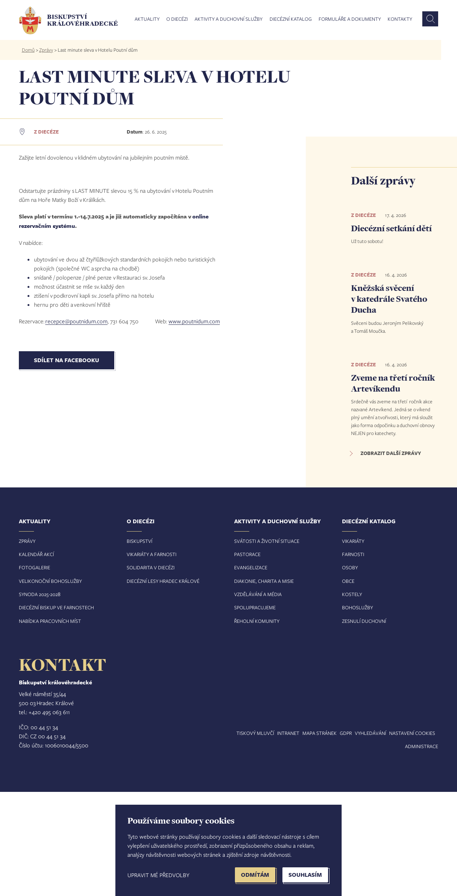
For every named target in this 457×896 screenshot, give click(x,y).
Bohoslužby (357, 712)
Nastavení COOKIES (412, 837)
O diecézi (177, 19)
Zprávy (46, 49)
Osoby (350, 672)
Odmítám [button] (255, 875)
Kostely (352, 698)
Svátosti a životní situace (266, 645)
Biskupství (139, 645)
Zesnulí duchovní (364, 725)
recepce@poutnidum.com (76, 507)
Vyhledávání (370, 837)
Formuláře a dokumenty (350, 19)
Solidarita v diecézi (151, 672)
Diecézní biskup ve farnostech (56, 712)
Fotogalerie (34, 672)
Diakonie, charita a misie (264, 685)
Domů (28, 49)
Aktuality (147, 19)
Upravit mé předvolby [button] (158, 875)
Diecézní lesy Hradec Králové (163, 685)
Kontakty (400, 19)
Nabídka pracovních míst (50, 725)
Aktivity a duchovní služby (228, 19)
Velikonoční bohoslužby (50, 685)
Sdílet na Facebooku (66, 546)
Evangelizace (250, 672)
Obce (348, 685)
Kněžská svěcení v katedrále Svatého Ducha (389, 299)
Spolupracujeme (255, 712)
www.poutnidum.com (194, 507)
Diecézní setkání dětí (391, 228)
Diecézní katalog (291, 19)
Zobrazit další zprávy (390, 453)
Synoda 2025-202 (38, 698)
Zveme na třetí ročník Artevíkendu (393, 383)
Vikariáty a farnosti (151, 658)
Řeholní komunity (256, 725)
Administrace (421, 850)
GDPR (346, 837)
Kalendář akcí (36, 658)
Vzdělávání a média (258, 698)
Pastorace (247, 658)
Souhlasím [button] (305, 875)
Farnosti (353, 658)
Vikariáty (353, 645)
